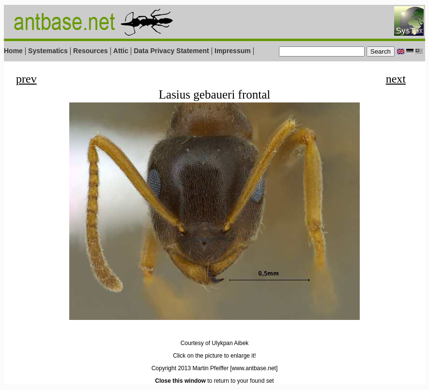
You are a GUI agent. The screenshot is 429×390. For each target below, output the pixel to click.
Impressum (232, 51)
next (396, 78)
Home (13, 51)
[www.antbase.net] (253, 368)
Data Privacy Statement (171, 51)
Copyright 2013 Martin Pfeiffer (190, 368)
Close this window (180, 380)
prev (26, 78)
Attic (120, 51)
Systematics (48, 51)
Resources (90, 51)
